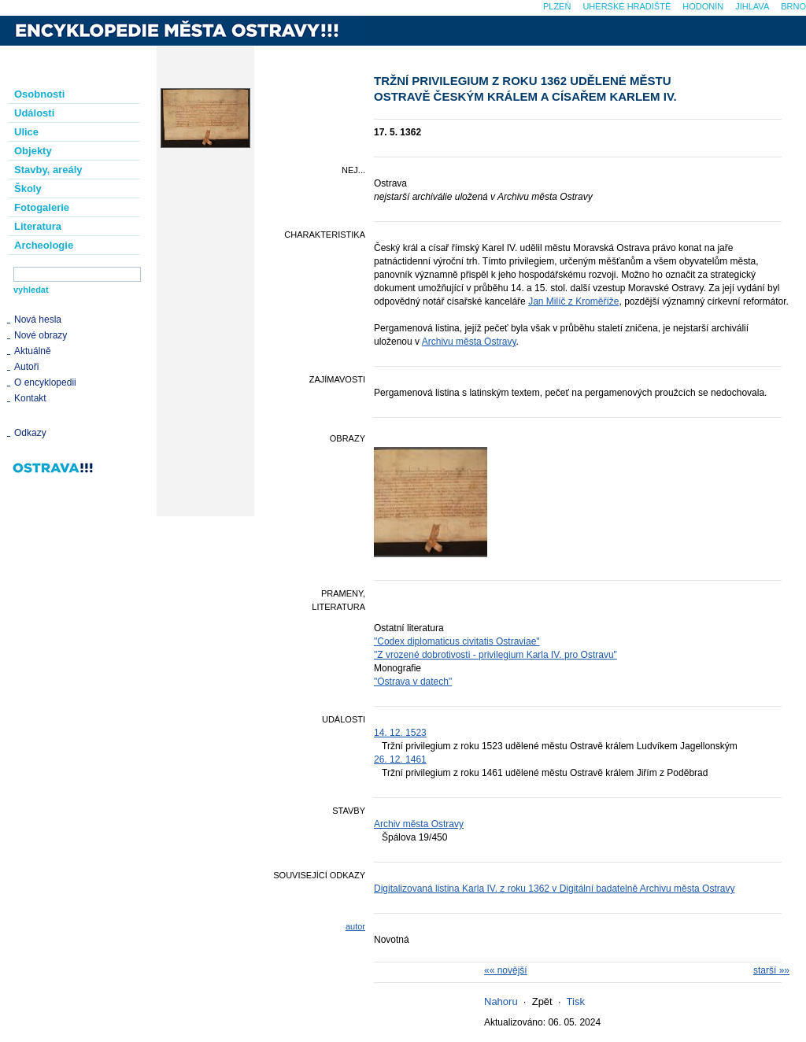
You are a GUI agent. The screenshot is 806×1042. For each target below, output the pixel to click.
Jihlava (752, 6)
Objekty (33, 151)
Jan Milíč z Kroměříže (573, 301)
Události (34, 113)
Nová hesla (37, 319)
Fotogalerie (41, 207)
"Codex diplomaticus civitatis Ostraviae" (457, 641)
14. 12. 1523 (400, 732)
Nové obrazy (40, 335)
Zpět (542, 1001)
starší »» (771, 970)
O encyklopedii (45, 382)
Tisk (576, 1001)
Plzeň (557, 6)
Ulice (26, 132)
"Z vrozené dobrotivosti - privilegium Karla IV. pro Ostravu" (495, 654)
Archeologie (43, 245)
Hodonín (702, 6)
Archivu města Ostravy (469, 341)
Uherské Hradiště (626, 6)
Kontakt (30, 398)
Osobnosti (39, 94)
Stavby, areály (48, 170)
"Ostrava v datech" (413, 681)
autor (355, 926)
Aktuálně (32, 351)
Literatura (37, 226)
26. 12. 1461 (400, 759)
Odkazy (30, 432)
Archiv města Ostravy (419, 824)
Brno (793, 6)
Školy (28, 188)
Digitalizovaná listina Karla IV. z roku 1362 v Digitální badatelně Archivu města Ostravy (554, 888)
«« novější (505, 970)
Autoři (26, 366)
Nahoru (501, 1001)
